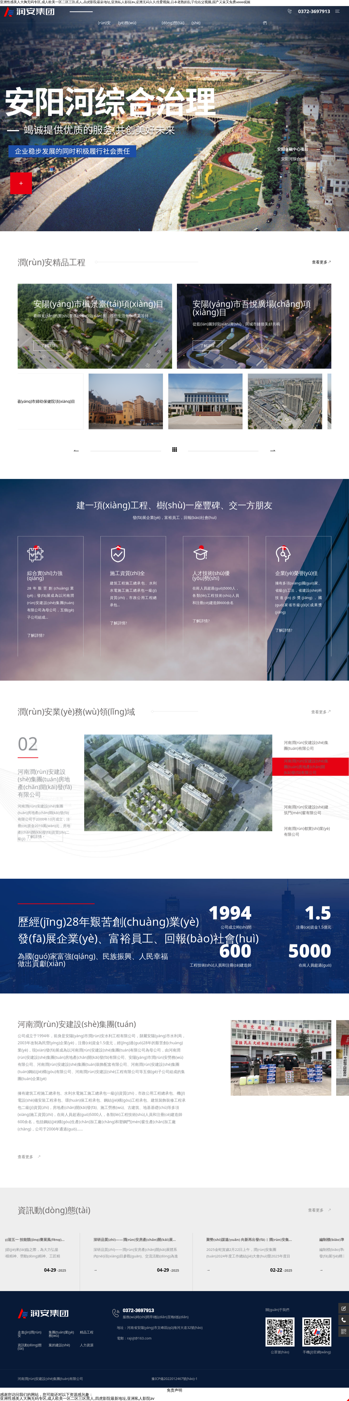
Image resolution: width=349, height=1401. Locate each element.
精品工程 (86, 1332)
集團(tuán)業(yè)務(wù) (61, 1334)
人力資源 (86, 1345)
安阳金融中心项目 (292, 149)
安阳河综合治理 (294, 159)
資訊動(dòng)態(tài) (30, 1346)
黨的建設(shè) (59, 1345)
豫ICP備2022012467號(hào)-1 (174, 1378)
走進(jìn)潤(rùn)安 (29, 1334)
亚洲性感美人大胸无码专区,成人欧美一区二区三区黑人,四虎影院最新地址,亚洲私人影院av (77, 1398)
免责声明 (174, 1390)
